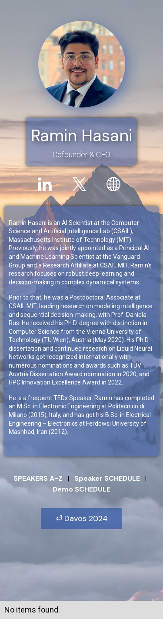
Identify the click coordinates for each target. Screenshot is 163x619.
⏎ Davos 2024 (82, 518)
